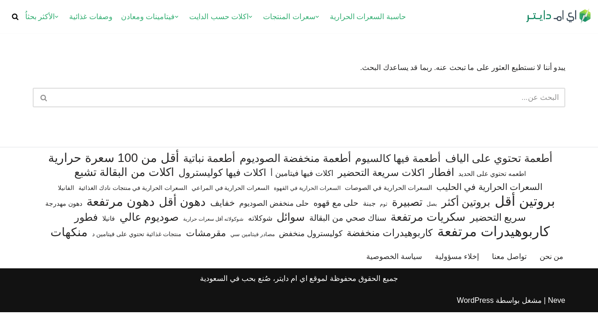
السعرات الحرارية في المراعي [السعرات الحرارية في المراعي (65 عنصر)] (231, 211)
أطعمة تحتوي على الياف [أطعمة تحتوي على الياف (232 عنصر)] (498, 182)
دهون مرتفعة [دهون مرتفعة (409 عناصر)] (120, 225)
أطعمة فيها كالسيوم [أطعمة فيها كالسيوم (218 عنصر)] (398, 182)
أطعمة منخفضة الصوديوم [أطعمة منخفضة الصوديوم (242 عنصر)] (295, 182)
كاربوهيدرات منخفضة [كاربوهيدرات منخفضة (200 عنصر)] (390, 256)
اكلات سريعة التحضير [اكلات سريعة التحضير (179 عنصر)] (381, 196)
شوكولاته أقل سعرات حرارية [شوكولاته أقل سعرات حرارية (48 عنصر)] (213, 242)
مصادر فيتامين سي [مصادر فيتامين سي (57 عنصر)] (252, 258)
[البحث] (15, 16)
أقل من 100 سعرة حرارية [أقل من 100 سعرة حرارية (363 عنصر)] (113, 181)
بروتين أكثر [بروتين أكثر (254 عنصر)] (465, 225)
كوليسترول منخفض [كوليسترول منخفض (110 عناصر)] (310, 257)
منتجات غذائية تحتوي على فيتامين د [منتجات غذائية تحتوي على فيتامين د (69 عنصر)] (137, 257)
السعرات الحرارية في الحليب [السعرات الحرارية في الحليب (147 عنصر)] (489, 210)
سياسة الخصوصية (393, 280)
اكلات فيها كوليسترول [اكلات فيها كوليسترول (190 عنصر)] (222, 196)
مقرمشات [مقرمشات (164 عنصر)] (206, 257)
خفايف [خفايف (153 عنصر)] (222, 226)
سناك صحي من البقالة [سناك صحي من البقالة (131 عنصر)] (347, 241)
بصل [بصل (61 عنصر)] (432, 227)
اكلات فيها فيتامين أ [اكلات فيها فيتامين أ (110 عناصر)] (302, 197)
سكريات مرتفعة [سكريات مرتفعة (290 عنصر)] (428, 240)
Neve (556, 324)
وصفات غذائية (90, 17)
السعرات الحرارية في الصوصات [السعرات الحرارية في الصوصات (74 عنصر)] (388, 211)
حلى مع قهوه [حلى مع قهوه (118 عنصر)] (336, 226)
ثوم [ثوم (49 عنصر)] (383, 227)
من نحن (551, 280)
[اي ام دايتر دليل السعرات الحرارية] (558, 16)
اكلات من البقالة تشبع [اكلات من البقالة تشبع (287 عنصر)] (124, 195)
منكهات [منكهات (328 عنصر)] (68, 256)
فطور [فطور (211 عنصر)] (86, 241)
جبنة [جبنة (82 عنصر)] (369, 227)
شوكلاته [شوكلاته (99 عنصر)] (260, 242)
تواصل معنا (509, 280)
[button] (317, 17)
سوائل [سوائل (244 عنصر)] (291, 241)
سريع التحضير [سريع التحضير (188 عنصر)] (498, 241)
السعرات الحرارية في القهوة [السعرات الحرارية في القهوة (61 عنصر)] (307, 211)
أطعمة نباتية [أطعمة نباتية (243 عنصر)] (209, 182)
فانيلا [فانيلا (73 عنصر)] (108, 242)
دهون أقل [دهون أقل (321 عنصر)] (182, 225)
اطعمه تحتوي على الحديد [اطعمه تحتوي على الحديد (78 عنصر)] (492, 197)
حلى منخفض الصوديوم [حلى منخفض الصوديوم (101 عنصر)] (274, 226)
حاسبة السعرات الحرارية (368, 17)
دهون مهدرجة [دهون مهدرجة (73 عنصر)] (63, 227)
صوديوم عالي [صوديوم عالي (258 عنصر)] (149, 241)
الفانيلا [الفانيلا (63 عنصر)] (66, 211)
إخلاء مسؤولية (457, 280)
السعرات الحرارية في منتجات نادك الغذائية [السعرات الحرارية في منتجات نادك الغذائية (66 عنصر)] (132, 211)
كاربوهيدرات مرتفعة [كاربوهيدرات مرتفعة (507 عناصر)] (493, 255)
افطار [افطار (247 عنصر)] (441, 196)
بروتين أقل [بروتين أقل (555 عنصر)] (525, 224)
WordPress (475, 324)
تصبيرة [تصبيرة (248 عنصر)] (407, 225)
